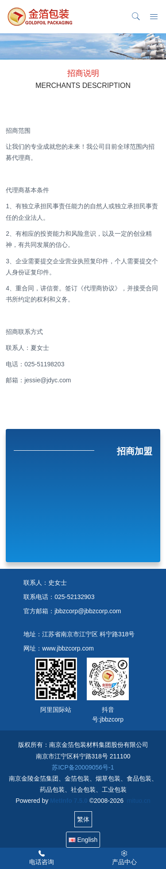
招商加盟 (134, 451)
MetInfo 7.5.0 (69, 800)
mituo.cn (139, 800)
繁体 (83, 819)
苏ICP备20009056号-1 (83, 767)
